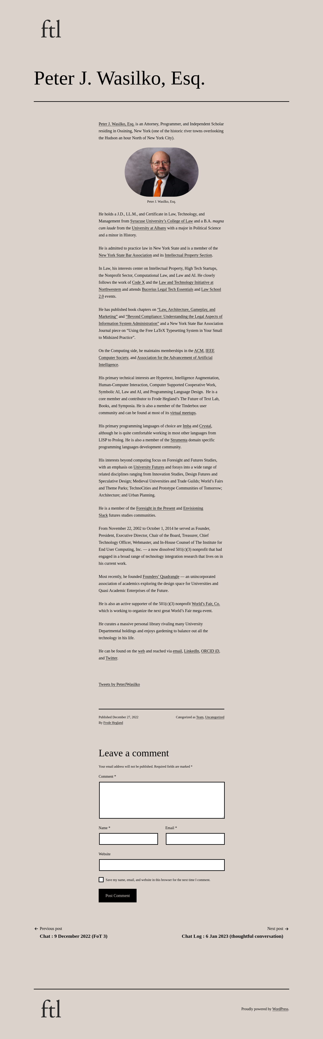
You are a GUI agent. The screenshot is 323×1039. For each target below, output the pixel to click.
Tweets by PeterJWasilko (119, 684)
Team (199, 717)
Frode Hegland (113, 722)
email (177, 651)
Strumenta (179, 440)
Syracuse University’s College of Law (161, 221)
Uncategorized (214, 717)
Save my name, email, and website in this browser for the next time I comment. (158, 880)
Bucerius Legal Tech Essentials (167, 289)
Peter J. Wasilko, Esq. (117, 124)
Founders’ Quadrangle (161, 576)
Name (104, 828)
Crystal (205, 426)
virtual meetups (183, 412)
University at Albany (149, 228)
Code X (138, 282)
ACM (199, 350)
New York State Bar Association (125, 255)
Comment (107, 776)
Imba (187, 426)
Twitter (111, 658)
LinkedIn (191, 651)
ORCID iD (210, 651)
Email (171, 828)
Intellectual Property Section (188, 255)
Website (105, 854)
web (141, 651)
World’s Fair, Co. (206, 603)
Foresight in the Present (155, 508)
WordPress (280, 1009)
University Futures (148, 467)
